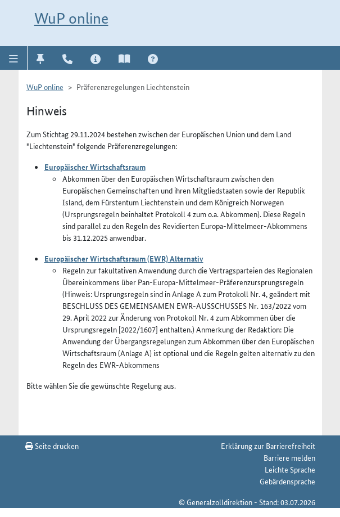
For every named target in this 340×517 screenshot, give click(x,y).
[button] (14, 58)
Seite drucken (52, 445)
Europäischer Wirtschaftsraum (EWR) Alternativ (123, 258)
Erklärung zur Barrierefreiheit (268, 445)
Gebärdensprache (287, 481)
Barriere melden (289, 457)
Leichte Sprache (290, 469)
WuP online (71, 18)
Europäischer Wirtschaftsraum (95, 166)
